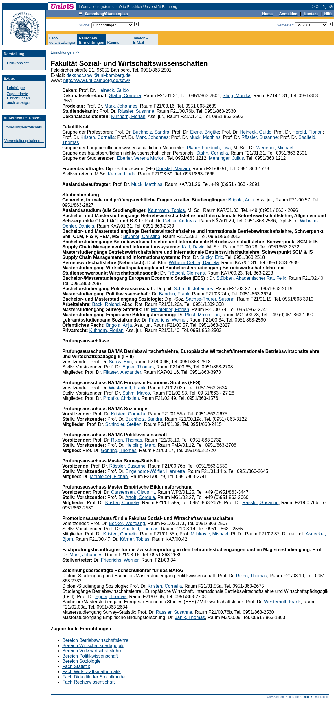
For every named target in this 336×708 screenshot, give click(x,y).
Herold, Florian (307, 132)
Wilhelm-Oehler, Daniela (194, 262)
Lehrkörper (16, 88)
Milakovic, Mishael (209, 533)
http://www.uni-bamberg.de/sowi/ (96, 80)
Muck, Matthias (205, 137)
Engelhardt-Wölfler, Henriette (155, 471)
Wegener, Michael (274, 147)
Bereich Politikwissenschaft (90, 655)
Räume (113, 42)
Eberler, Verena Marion (140, 158)
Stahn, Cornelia (125, 95)
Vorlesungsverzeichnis (23, 127)
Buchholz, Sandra (151, 132)
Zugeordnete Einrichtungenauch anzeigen (19, 98)
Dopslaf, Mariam (173, 168)
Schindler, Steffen (123, 424)
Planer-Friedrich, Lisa (209, 147)
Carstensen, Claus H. (133, 492)
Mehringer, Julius (226, 158)
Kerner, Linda (121, 173)
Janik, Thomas (190, 617)
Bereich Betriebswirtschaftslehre (95, 640)
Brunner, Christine (141, 236)
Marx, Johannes (120, 106)
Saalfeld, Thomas (140, 528)
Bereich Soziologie (81, 661)
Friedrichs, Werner (168, 319)
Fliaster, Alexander (122, 372)
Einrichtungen (62, 52)
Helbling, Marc (140, 445)
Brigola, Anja (241, 199)
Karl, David (193, 246)
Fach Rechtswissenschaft (88, 682)
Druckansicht (18, 63)
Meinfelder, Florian (170, 309)
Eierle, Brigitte (204, 132)
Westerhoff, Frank (127, 387)
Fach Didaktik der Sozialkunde (93, 676)
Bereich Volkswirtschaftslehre (92, 650)
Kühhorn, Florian (128, 116)
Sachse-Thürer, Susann (210, 299)
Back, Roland (106, 304)
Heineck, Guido (113, 90)
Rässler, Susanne (136, 111)
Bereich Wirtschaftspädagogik (93, 645)
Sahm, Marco (136, 393)
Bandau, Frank (174, 293)
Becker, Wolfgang (127, 523)
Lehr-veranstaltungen (62, 40)
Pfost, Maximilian (202, 314)
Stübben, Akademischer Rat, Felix (251, 278)
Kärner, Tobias (134, 539)
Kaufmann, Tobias (166, 210)
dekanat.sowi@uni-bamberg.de (98, 75)
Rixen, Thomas (126, 439)
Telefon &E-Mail (141, 40)
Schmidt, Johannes (193, 288)
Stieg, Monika (237, 95)
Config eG (306, 696)
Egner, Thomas (138, 366)
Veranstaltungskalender (24, 141)
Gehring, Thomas (118, 450)
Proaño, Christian (121, 398)
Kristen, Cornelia (97, 137)
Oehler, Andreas (179, 220)
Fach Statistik (76, 666)
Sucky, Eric (211, 257)
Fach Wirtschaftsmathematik (91, 671)
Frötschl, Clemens (186, 273)
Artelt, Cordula (140, 497)
